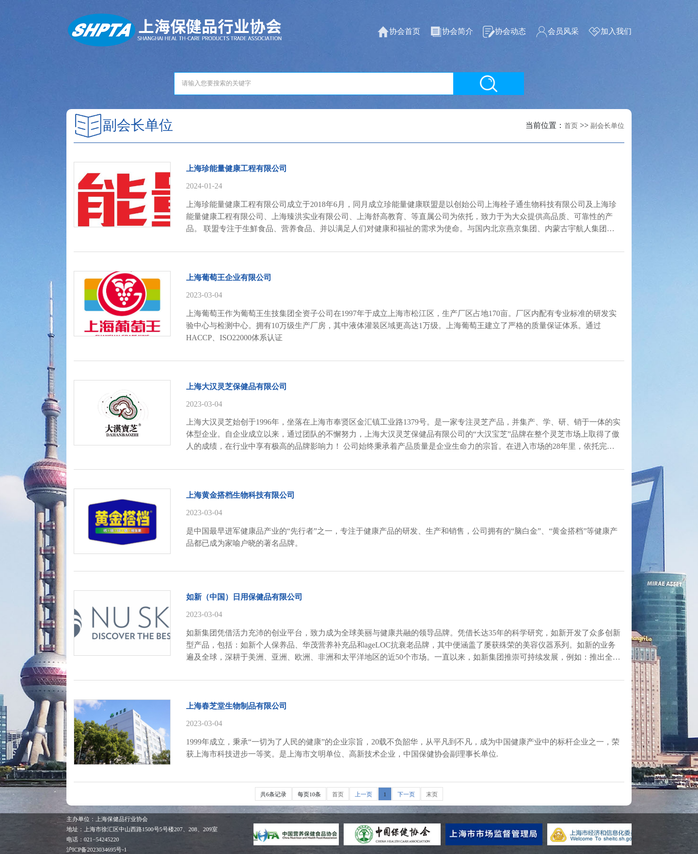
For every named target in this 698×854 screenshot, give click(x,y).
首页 (571, 125)
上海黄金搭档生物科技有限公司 (240, 495)
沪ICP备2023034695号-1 (96, 849)
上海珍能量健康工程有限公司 (236, 168)
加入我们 (610, 32)
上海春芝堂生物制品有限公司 (236, 706)
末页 (432, 794)
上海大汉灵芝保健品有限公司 (236, 386)
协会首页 (398, 32)
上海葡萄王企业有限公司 (228, 277)
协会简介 (451, 32)
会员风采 (557, 32)
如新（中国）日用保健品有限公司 (244, 597)
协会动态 (504, 32)
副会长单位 (607, 125)
